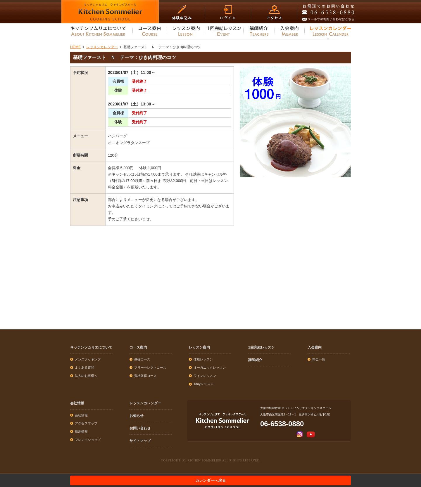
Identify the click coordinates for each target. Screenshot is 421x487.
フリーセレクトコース (150, 367)
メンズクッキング (88, 359)
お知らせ (137, 416)
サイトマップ (140, 441)
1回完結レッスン (261, 347)
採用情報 (81, 431)
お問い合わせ (140, 428)
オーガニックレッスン (210, 367)
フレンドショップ (88, 439)
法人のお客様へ (86, 375)
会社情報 (77, 403)
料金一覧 (318, 359)
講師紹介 (255, 360)
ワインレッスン (205, 375)
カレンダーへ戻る (210, 480)
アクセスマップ (86, 423)
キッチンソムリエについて (91, 347)
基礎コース (142, 359)
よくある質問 (84, 367)
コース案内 (138, 347)
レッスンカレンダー (145, 403)
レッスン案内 (199, 347)
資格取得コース (145, 375)
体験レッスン (203, 359)
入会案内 (315, 347)
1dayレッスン (203, 384)
